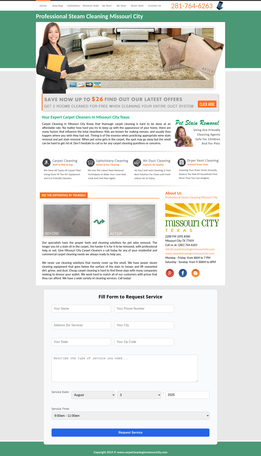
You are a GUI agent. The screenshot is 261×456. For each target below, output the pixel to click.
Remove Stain (91, 5)
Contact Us (154, 5)
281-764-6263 (192, 5)
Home (43, 5)
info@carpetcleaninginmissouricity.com (190, 249)
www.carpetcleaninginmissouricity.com (189, 253)
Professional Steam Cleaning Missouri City (191, 197)
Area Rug (57, 5)
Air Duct (107, 5)
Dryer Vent (137, 5)
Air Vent (121, 5)
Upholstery (73, 5)
